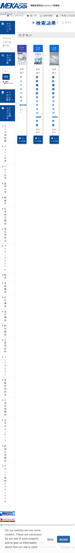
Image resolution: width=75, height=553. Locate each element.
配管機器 (5, 330)
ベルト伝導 (5, 172)
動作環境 (48, 15)
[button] (5, 549)
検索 (6, 76)
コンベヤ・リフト (6, 366)
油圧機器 (5, 316)
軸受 (5, 276)
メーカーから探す (8, 96)
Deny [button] (50, 539)
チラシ (67, 22)
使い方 (33, 15)
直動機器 (5, 287)
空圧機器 (5, 302)
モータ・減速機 (6, 133)
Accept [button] (63, 539)
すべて (37, 22)
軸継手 (5, 200)
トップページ (17, 15)
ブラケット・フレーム (6, 258)
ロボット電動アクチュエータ (5, 484)
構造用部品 (5, 235)
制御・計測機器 (6, 453)
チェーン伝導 (5, 153)
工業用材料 (5, 346)
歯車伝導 (5, 188)
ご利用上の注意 (67, 15)
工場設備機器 (5, 407)
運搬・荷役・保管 (6, 387)
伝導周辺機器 (5, 216)
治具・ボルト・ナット (6, 430)
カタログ (52, 22)
